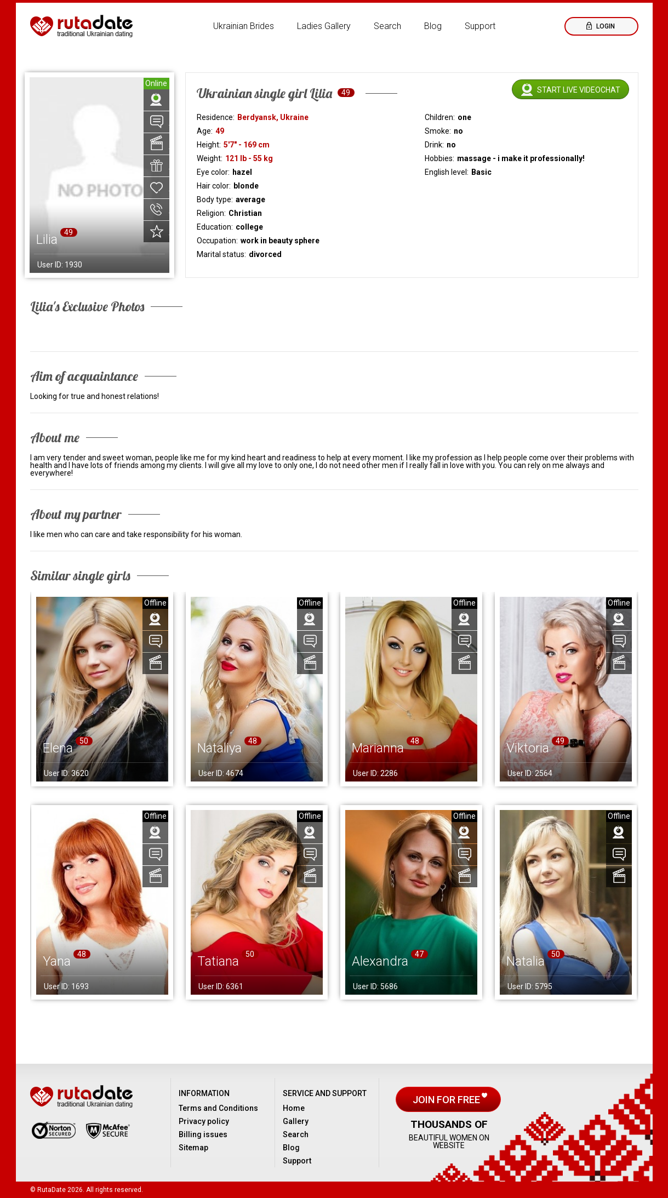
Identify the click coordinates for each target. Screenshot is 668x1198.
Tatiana (218, 961)
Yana (57, 961)
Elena (58, 748)
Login (605, 26)
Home (294, 1108)
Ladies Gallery (324, 26)
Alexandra (380, 961)
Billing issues (203, 1134)
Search (387, 26)
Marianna (378, 748)
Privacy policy (204, 1121)
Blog (433, 26)
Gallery (296, 1121)
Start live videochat (578, 89)
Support (480, 26)
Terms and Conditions (218, 1108)
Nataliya (219, 748)
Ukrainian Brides (243, 26)
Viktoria (527, 748)
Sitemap (193, 1147)
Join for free (447, 1099)
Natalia (525, 961)
